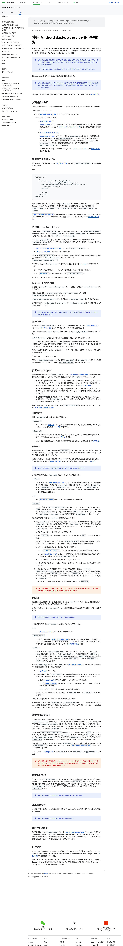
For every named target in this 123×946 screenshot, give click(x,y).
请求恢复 (96, 441)
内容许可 (46, 873)
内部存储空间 (95, 149)
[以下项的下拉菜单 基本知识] (28, 2)
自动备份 (48, 62)
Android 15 (79, 942)
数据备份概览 (95, 94)
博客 (76, 2)
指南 (70, 30)
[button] (12, 25)
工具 (61, 468)
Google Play (62, 2)
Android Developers (37, 30)
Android (30, 942)
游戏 (45, 942)
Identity (16, 8)
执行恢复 (62, 437)
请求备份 (51, 425)
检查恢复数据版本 (85, 385)
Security (6, 8)
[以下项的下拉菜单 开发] (52, 2)
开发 (48, 2)
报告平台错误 (111, 942)
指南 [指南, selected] (20, 12)
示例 (11, 12)
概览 (3, 12)
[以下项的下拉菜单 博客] (80, 2)
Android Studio (114, 2)
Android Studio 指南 (97, 942)
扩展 (47, 121)
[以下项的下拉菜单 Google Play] (68, 2)
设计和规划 (49, 30)
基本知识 (23, 2)
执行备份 (59, 427)
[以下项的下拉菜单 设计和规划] (42, 2)
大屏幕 (62, 942)
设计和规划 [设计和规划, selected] (36, 2)
